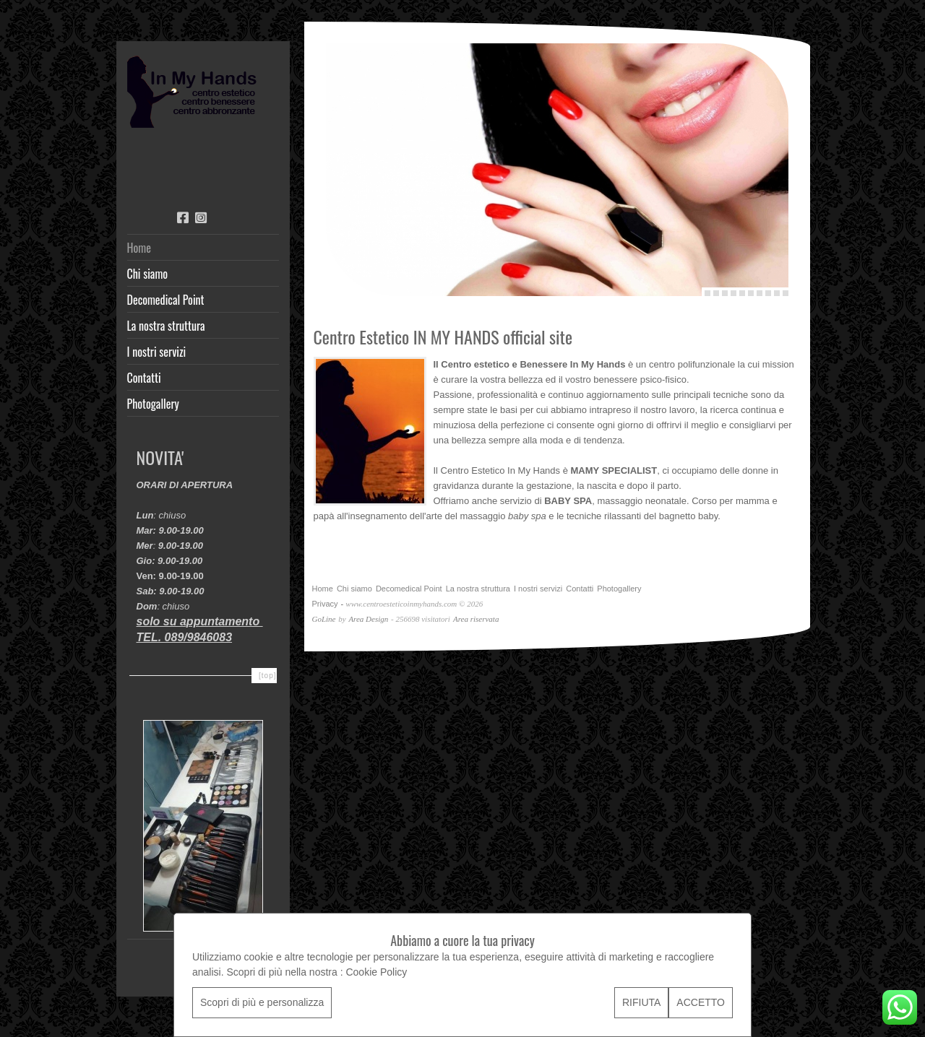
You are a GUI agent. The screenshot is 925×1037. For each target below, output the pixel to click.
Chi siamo (147, 273)
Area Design (368, 619)
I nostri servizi (156, 351)
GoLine (324, 619)
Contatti (144, 377)
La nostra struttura (166, 325)
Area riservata (476, 619)
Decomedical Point (166, 299)
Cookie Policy (376, 972)
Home (139, 247)
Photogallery (153, 403)
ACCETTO (700, 1002)
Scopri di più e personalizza (262, 1002)
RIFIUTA (641, 1002)
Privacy (325, 603)
